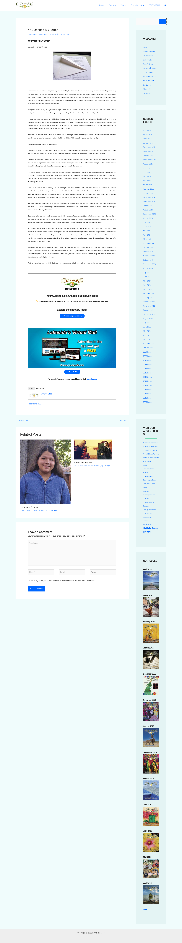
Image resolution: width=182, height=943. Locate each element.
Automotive (147, 461)
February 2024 (149, 243)
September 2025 (149, 160)
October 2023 (148, 260)
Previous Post (22, 422)
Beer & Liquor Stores (149, 480)
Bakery (145, 465)
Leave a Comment (35, 34)
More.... (146, 909)
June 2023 (147, 277)
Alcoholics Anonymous (150, 443)
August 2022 (148, 318)
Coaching (146, 498)
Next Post (123, 422)
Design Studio (147, 517)
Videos (125, 5)
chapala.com (91, 380)
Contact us (147, 85)
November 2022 (149, 306)
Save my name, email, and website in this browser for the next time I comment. (63, 586)
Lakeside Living (149, 51)
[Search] (162, 21)
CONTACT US (154, 5)
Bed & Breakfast (148, 476)
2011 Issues (148, 394)
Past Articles (148, 64)
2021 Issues (148, 352)
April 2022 (147, 335)
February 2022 (149, 343)
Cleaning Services (149, 495)
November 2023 (149, 256)
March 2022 (148, 339)
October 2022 (148, 310)
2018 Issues (148, 364)
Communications (148, 502)
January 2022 (148, 348)
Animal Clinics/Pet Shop (151, 454)
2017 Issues (148, 369)
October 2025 (148, 155)
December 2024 (149, 197)
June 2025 (147, 172)
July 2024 (147, 222)
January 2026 (148, 143)
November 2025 (149, 151)
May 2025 (147, 176)
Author (31, 390)
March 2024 (148, 239)
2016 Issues (148, 373)
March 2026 (148, 135)
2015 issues (148, 377)
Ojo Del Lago (46, 395)
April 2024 (147, 235)
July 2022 (147, 323)
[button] (144, 5)
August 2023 (148, 268)
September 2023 (149, 264)
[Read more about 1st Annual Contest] (45, 474)
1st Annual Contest (30, 509)
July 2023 (147, 272)
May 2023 (147, 281)
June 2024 (147, 226)
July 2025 (147, 168)
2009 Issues (148, 402)
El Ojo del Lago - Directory (72, 316)
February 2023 (149, 293)
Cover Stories (148, 56)
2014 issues (148, 381)
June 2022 (147, 327)
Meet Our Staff (149, 81)
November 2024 (149, 201)
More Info (147, 89)
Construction (147, 513)
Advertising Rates (150, 76)
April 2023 (147, 285)
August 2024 (148, 210)
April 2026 (147, 130)
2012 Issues (148, 389)
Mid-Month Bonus (150, 68)
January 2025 (148, 193)
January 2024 (148, 247)
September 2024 (149, 214)
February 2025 (149, 189)
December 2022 (149, 302)
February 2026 (149, 139)
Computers (146, 506)
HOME (145, 47)
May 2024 (147, 231)
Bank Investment (148, 469)
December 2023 (149, 252)
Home (105, 5)
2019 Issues (148, 360)
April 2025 (147, 180)
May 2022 (147, 331)
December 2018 (50, 34)
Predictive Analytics (84, 464)
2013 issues (148, 385)
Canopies (146, 491)
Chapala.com (138, 5)
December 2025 (149, 147)
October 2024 (148, 206)
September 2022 (149, 314)
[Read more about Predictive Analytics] (93, 451)
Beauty (145, 472)
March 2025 (148, 185)
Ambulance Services (150, 450)
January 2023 (148, 297)
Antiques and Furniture (150, 446)
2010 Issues (148, 398)
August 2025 (148, 164)
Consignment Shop (149, 510)
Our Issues (147, 93)
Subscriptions (148, 72)
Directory (115, 5)
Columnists (147, 60)
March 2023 (148, 289)
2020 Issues (148, 356)
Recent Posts (40, 390)
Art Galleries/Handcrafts (151, 458)
